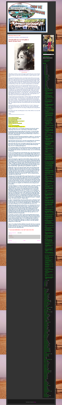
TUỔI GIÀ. (46, 103)
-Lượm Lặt (45, 308)
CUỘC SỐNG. (47, 256)
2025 (45, 66)
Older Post (38, 240)
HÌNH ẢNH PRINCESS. (47, 359)
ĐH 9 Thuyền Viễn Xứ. (47, 353)
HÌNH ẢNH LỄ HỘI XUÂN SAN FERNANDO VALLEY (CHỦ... (49, 195)
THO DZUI (45, 384)
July (45, 81)
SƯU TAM (45, 374)
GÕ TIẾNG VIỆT (46, 61)
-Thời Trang (45, 324)
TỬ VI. (45, 393)
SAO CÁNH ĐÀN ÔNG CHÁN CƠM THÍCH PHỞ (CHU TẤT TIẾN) (49, 105)
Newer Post (10, 240)
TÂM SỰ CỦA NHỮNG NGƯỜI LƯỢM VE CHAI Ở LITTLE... (49, 233)
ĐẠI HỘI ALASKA (46, 349)
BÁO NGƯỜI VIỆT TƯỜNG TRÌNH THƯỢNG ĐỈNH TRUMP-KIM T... (49, 139)
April (45, 85)
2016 (45, 284)
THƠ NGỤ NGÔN (46, 385)
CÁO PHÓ (45, 340)
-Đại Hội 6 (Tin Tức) (47, 301)
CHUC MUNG (46, 342)
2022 (45, 70)
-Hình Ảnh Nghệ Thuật (47, 307)
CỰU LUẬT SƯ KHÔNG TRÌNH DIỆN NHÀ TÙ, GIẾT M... (49, 223)
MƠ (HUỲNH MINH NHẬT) (49, 119)
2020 (45, 72)
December (46, 75)
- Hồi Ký (45, 291)
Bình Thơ (45, 336)
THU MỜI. (45, 387)
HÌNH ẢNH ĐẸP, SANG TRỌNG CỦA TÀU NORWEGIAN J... (48, 144)
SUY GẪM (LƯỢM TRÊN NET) (49, 109)
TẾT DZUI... (46, 273)
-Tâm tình (45, 317)
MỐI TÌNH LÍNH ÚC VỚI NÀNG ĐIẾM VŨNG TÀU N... (49, 230)
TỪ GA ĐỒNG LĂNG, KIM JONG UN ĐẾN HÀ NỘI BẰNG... (49, 116)
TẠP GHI (45, 378)
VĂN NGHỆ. (46, 394)
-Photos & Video (46, 315)
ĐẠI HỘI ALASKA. (46, 350)
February (46, 88)
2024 (45, 67)
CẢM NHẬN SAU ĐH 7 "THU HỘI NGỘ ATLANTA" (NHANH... (49, 198)
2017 (45, 283)
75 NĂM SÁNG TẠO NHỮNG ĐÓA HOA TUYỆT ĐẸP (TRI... (49, 278)
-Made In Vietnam (46, 309)
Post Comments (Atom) (13, 242)
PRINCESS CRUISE (47, 370)
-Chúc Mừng (46, 299)
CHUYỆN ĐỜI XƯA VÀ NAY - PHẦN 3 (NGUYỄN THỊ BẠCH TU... (49, 93)
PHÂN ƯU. (45, 367)
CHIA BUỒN (46, 341)
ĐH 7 (44, 352)
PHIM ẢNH (45, 369)
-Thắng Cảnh (46, 319)
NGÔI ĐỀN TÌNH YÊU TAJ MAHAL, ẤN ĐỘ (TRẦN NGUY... (49, 205)
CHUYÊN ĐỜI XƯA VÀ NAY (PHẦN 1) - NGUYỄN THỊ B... (49, 189)
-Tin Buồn (45, 327)
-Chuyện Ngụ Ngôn (47, 300)
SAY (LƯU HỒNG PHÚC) (48, 241)
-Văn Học (45, 333)
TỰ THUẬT (45, 392)
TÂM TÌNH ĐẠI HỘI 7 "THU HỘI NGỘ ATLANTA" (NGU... (49, 246)
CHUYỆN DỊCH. (46, 343)
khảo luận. (45, 360)
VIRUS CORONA (46, 395)
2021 (45, 71)
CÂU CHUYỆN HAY (48, 268)
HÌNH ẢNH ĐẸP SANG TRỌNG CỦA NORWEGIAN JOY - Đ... (49, 181)
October (46, 77)
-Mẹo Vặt (45, 310)
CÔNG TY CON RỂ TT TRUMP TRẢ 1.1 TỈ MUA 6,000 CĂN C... (49, 123)
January (46, 280)
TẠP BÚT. (45, 377)
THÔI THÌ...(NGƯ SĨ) (48, 134)
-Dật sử (45, 306)
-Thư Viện (45, 326)
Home (24, 240)
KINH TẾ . (45, 361)
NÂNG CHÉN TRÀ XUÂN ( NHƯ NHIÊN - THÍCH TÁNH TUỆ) (49, 212)
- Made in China (46, 293)
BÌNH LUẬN (45, 335)
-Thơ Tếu (45, 323)
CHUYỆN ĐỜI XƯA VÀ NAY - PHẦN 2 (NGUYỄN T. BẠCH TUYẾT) (49, 149)
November (46, 76)
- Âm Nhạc (45, 289)
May (45, 84)
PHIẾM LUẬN (46, 368)
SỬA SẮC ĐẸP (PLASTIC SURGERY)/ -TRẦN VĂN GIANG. (49, 250)
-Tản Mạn (45, 318)
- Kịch (45, 292)
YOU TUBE (45, 396)
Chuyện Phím (46, 344)
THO (44, 379)
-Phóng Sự (45, 314)
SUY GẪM (45, 375)
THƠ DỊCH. (45, 383)
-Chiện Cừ (45, 298)
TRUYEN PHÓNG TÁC (47, 391)
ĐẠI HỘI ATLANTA (46, 351)
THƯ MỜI (45, 386)
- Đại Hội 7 (45, 290)
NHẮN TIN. (45, 366)
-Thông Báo (45, 325)
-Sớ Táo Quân (46, 316)
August (46, 80)
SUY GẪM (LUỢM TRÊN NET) (49, 161)
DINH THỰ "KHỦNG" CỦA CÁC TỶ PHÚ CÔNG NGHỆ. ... (49, 253)
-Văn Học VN (46, 334)
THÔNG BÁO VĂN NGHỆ (48, 89)
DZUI (44, 357)
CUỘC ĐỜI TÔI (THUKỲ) (48, 99)
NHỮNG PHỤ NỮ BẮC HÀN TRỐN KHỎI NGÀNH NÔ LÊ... (49, 159)
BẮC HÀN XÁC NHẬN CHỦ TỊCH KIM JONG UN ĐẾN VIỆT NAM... (49, 130)
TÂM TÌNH (45, 376)
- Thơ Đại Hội (46, 297)
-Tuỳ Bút (45, 332)
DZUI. (45, 358)
